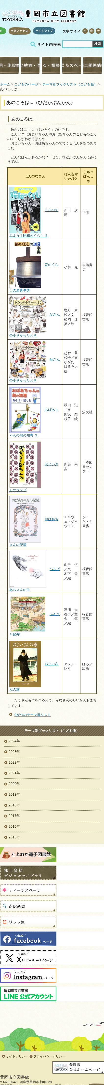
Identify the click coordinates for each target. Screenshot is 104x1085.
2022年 (14, 762)
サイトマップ (44, 31)
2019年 (14, 794)
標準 (92, 31)
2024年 (14, 741)
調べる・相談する (51, 65)
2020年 (14, 784)
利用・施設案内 (9, 65)
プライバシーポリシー (49, 1056)
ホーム (5, 84)
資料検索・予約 (30, 65)
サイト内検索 (46, 44)
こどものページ (71, 65)
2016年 (14, 826)
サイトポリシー (17, 1056)
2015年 (14, 837)
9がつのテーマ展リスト (32, 715)
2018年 (14, 805)
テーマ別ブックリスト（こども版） (69, 84)
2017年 (14, 816)
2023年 (14, 752)
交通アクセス (20, 31)
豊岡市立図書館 (43, 14)
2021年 (14, 773)
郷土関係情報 (92, 65)
